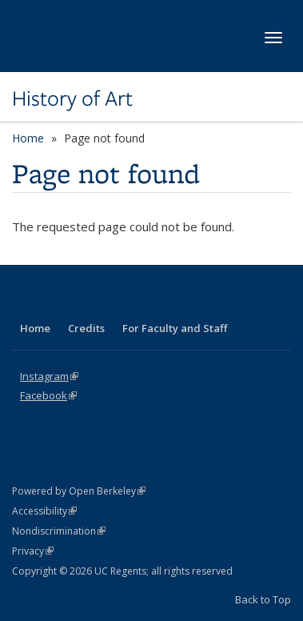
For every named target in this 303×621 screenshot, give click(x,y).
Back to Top (263, 599)
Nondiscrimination (59, 531)
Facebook (48, 395)
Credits (86, 328)
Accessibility (44, 511)
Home (28, 138)
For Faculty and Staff (174, 328)
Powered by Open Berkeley (79, 491)
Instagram (49, 376)
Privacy (33, 551)
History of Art (72, 98)
